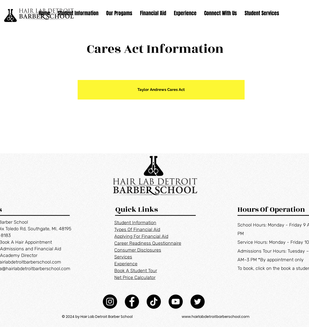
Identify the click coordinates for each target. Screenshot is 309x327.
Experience (125, 264)
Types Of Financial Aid (137, 229)
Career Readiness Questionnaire (147, 243)
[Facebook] (132, 302)
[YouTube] (175, 302)
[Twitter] (197, 302)
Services (123, 257)
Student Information (135, 222)
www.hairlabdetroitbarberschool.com (215, 316)
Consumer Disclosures (137, 250)
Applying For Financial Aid (141, 236)
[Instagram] (110, 302)
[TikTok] (154, 302)
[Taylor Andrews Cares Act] (161, 90)
